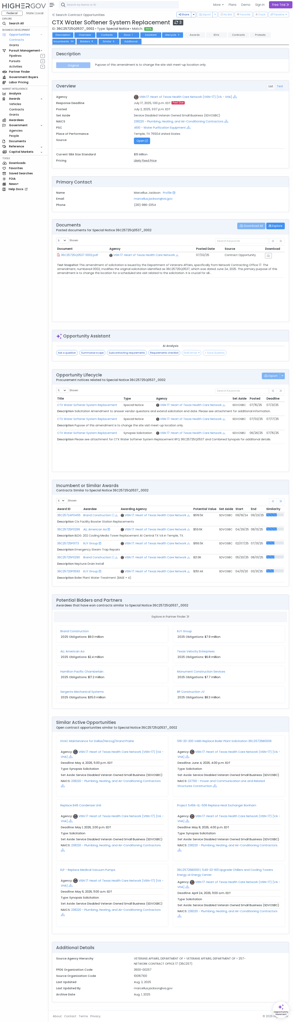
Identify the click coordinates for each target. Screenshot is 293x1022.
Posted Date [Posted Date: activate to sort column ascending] (205, 249)
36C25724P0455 (69, 515)
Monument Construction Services (201, 672)
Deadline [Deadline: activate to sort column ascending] (272, 399)
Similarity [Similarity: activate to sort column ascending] (273, 509)
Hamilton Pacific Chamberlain (81, 672)
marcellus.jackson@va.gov (153, 199)
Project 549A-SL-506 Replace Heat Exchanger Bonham (216, 805)
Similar (109, 41)
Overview (85, 35)
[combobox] (119, 5)
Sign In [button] (260, 5)
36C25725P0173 (68, 543)
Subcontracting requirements (127, 352)
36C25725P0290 (68, 557)
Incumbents (64, 41)
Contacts (107, 35)
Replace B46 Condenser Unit (80, 805)
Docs (129, 35)
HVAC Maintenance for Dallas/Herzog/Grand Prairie (97, 741)
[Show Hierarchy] (235, 96)
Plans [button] (232, 5)
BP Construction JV (191, 692)
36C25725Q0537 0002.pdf (79, 255)
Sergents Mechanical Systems (82, 692)
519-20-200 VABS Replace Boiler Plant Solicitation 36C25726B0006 (224, 741)
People (14, 136)
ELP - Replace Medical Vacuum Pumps (87, 870)
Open (142, 141)
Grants (14, 45)
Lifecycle (172, 35)
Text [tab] (280, 86)
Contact (70, 1016)
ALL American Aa (95, 529)
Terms (83, 1016)
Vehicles (15, 104)
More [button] (217, 5)
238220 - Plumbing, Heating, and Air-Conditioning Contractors (179, 121)
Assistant (150, 35)
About (57, 1016)
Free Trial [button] (280, 5)
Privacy (95, 1016)
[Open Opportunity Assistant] (280, 1009)
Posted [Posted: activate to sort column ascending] (255, 399)
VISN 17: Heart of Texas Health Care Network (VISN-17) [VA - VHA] (185, 97)
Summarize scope (92, 352)
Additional (131, 41)
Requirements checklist (164, 352)
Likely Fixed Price (145, 161)
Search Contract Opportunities (78, 15)
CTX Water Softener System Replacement (87, 405)
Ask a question (67, 352)
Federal (12, 13)
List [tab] (271, 86)
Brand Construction (97, 515)
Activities (15, 66)
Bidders (87, 41)
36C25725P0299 (68, 529)
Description (63, 35)
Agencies (16, 131)
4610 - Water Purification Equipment (160, 128)
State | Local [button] (34, 13)
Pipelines (15, 56)
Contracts (16, 40)
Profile (169, 193)
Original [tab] (73, 65)
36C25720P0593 (68, 571)
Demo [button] (245, 5)
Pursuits (14, 61)
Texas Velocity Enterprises (196, 651)
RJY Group (90, 543)
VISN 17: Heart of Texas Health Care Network (144, 255)
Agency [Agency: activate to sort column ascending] (114, 249)
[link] (281, 501)
